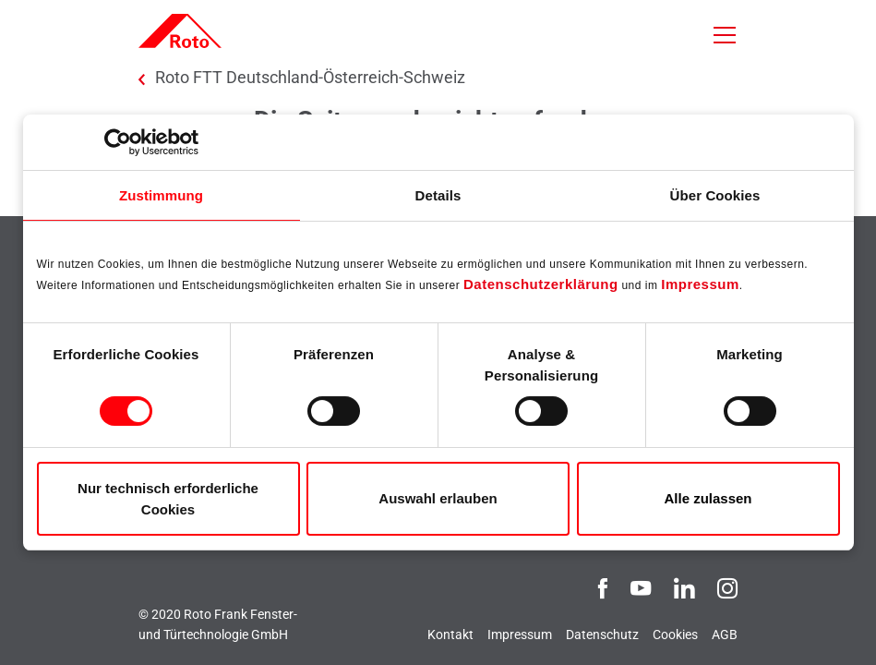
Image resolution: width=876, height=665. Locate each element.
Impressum (700, 284)
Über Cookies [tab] (715, 195)
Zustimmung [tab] (161, 195)
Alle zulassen (707, 498)
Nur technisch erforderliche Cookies (168, 498)
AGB (725, 634)
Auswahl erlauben (437, 498)
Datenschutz (602, 634)
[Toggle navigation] (724, 35)
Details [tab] (438, 195)
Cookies (675, 634)
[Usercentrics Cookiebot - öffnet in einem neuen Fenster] (117, 142)
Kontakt (450, 634)
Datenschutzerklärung (540, 284)
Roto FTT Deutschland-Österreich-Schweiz (310, 77)
